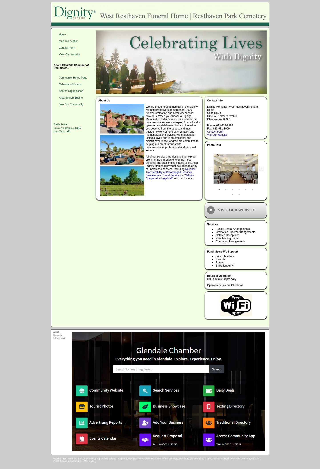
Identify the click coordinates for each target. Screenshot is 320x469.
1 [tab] (219, 190)
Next (261, 169)
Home (62, 34)
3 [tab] (232, 190)
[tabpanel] (236, 169)
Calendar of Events (70, 84)
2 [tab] (226, 190)
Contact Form (215, 131)
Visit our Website (217, 134)
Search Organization (71, 91)
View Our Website (69, 54)
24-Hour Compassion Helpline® (170, 177)
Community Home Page (73, 77)
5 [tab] (246, 190)
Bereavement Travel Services (163, 175)
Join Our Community (71, 104)
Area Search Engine (71, 97)
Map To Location (68, 41)
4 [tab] (239, 190)
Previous (210, 169)
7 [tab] (232, 194)
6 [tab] (252, 190)
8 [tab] (239, 194)
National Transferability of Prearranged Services (170, 171)
